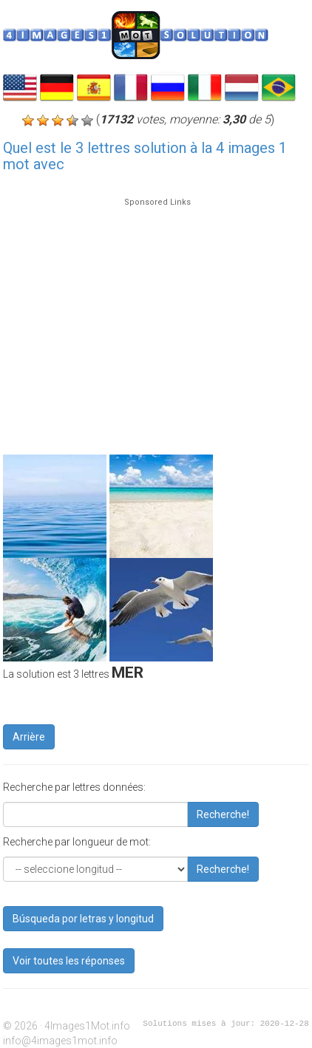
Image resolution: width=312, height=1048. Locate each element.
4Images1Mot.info (87, 1026)
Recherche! (223, 814)
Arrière (29, 737)
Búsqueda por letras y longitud (83, 919)
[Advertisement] (153, 319)
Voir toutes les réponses (69, 961)
